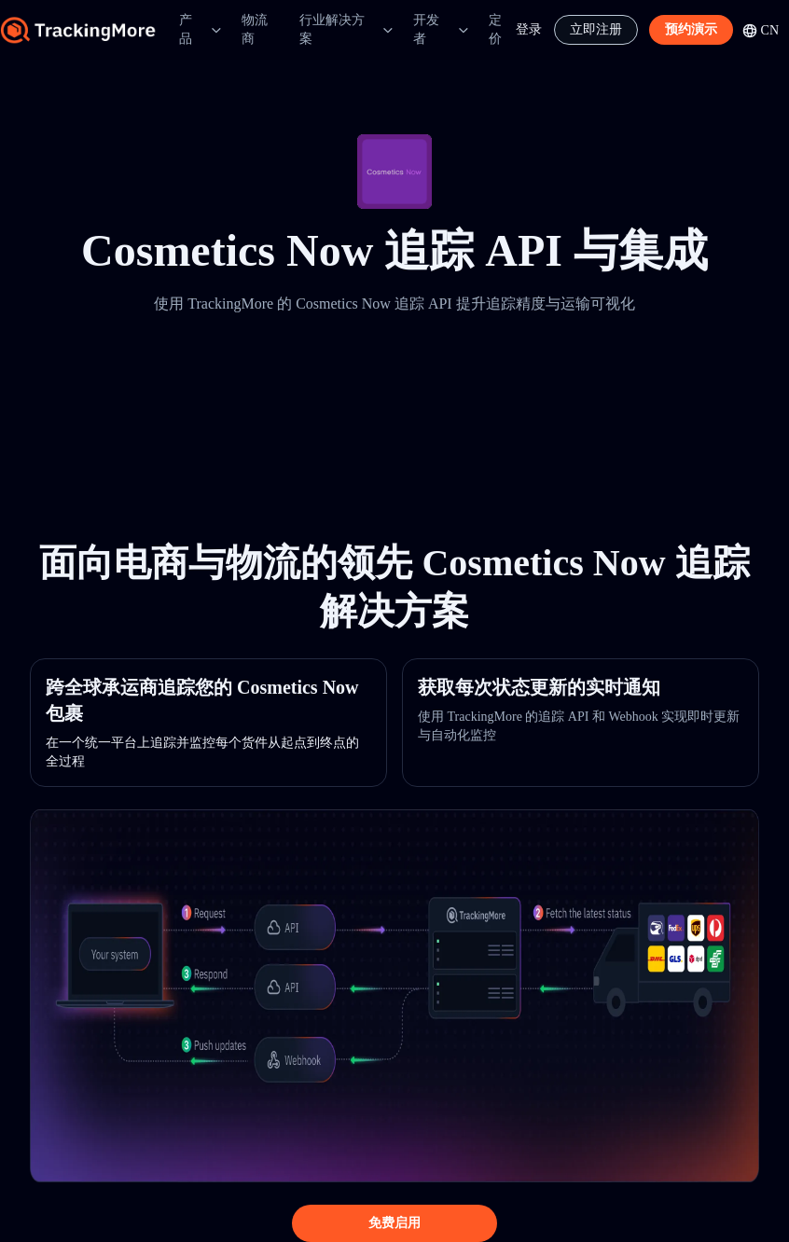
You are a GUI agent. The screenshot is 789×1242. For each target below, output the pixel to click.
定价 (495, 29)
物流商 (255, 29)
